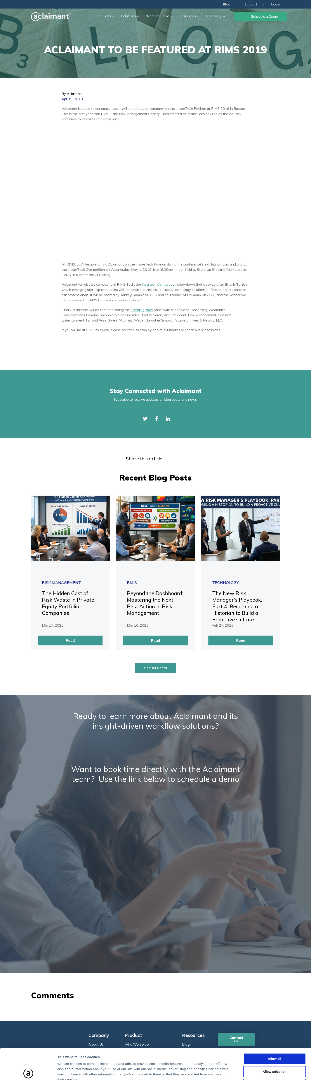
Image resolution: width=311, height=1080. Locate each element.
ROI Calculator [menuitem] (100, 1004)
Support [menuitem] (251, 4)
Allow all (274, 1026)
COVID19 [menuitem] (189, 996)
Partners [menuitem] (95, 996)
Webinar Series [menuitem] (194, 979)
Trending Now (142, 227)
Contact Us (236, 957)
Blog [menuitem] (226, 4)
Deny (275, 1052)
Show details (229, 1071)
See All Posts (155, 586)
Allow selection (274, 1039)
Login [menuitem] (275, 4)
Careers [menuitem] (95, 979)
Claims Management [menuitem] (141, 987)
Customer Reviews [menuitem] (104, 971)
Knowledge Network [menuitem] (198, 971)
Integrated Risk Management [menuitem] (148, 971)
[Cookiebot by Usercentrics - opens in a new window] (28, 1071)
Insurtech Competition (159, 202)
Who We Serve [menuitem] (137, 962)
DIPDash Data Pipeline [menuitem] (143, 1009)
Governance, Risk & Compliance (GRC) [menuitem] (150, 998)
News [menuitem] (93, 987)
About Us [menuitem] (96, 962)
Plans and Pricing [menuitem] (102, 1012)
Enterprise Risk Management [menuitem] (148, 979)
